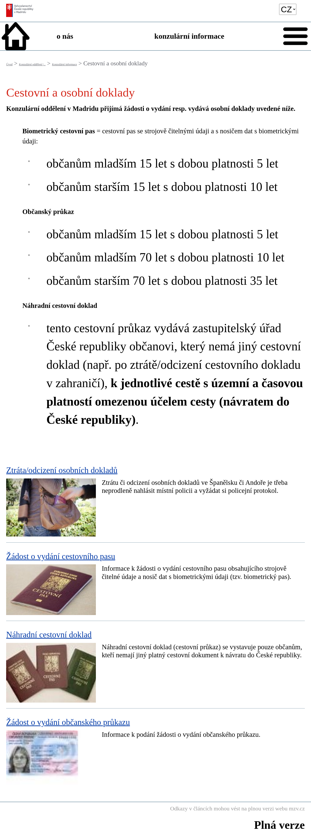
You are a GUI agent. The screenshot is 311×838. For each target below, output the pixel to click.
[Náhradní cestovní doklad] (155, 664)
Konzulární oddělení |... (32, 64)
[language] (287, 9)
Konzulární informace (64, 64)
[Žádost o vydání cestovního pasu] (155, 582)
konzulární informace (189, 36)
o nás (65, 36)
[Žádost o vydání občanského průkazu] (155, 749)
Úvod (9, 64)
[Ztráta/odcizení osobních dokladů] (155, 500)
